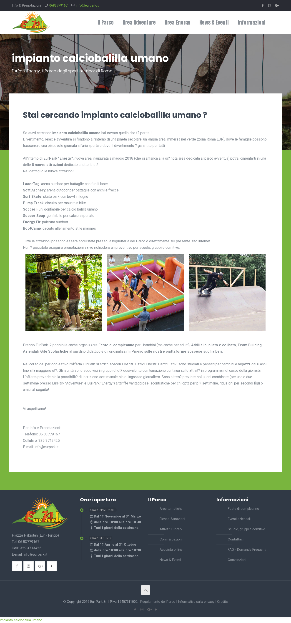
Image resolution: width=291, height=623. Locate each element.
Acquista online (171, 550)
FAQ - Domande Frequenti (247, 550)
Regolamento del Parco (157, 602)
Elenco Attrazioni (172, 519)
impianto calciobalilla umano (21, 620)
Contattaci (235, 539)
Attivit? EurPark (171, 529)
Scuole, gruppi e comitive (246, 529)
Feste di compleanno (243, 509)
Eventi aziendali (239, 519)
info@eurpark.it (87, 5)
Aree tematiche (171, 509)
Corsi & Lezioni (171, 539)
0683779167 (58, 5)
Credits (222, 602)
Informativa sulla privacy (196, 602)
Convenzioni (237, 560)
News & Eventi (170, 560)
